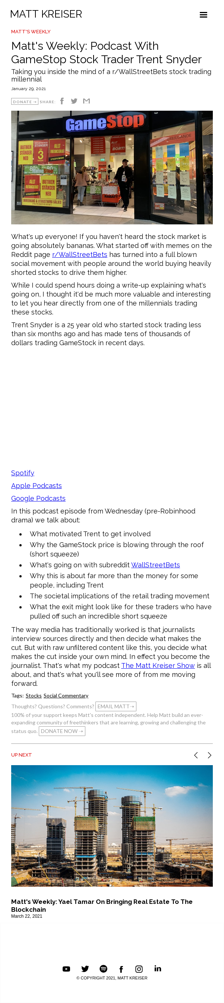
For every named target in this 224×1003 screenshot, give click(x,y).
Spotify (22, 473)
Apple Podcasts (36, 486)
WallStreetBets (155, 565)
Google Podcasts (38, 498)
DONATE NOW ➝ (62, 731)
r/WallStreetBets (79, 254)
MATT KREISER (46, 14)
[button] (203, 15)
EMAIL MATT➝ (116, 706)
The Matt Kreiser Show (158, 665)
